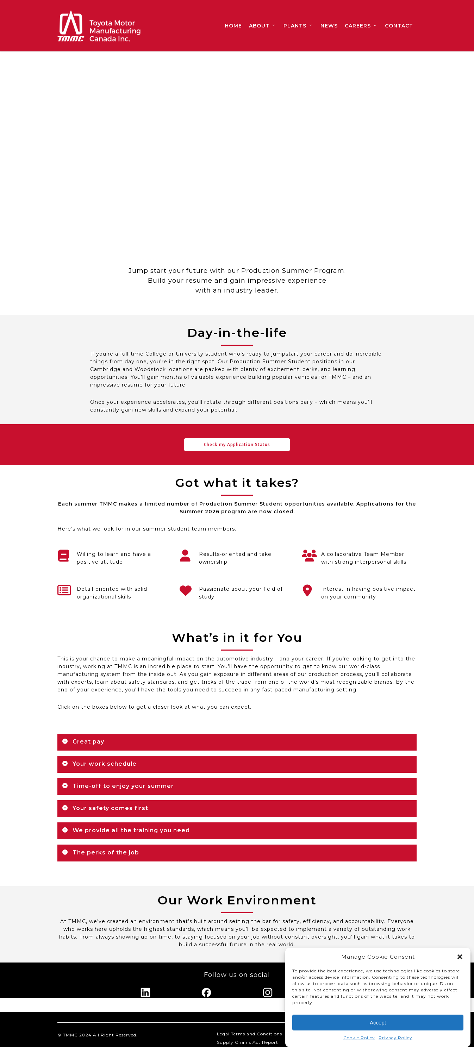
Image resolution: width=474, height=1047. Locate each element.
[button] (459, 956)
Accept (378, 1023)
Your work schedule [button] (99, 763)
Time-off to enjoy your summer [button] (118, 786)
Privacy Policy (395, 1037)
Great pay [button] (83, 741)
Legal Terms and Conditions (249, 1033)
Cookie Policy (359, 1037)
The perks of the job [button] (100, 852)
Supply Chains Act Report (247, 1042)
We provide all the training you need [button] (126, 830)
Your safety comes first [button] (105, 808)
